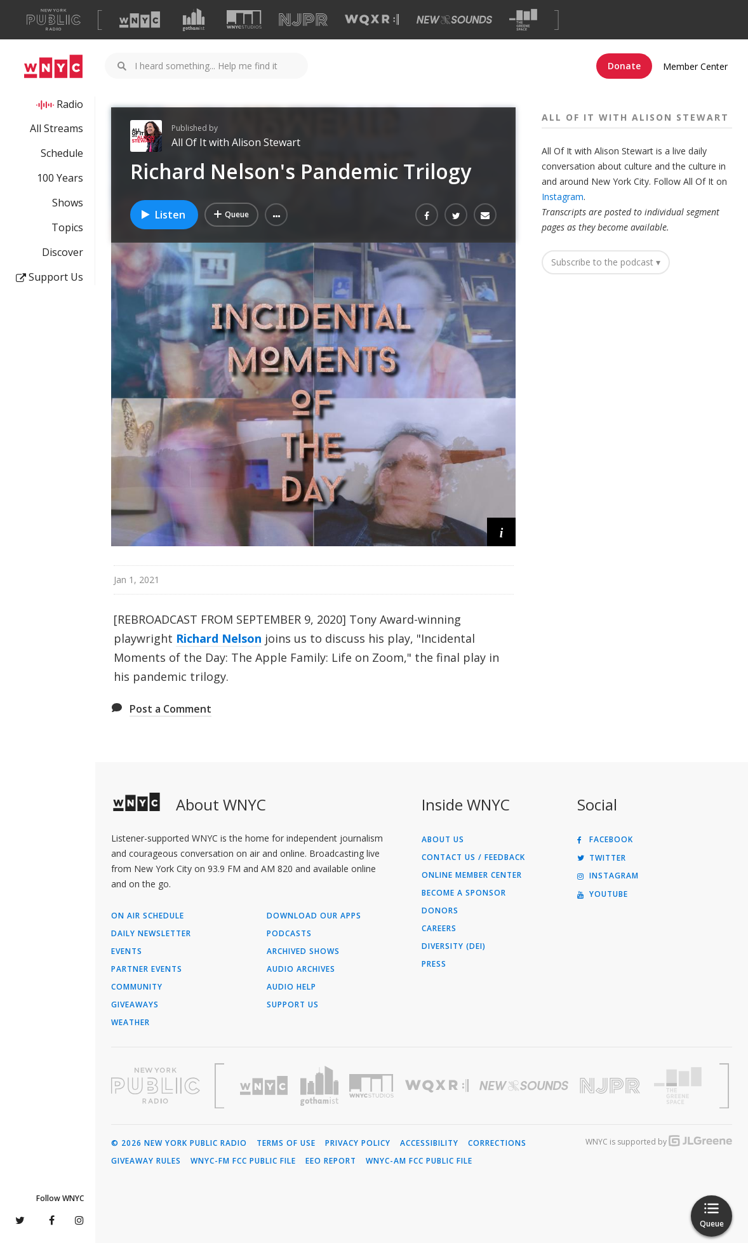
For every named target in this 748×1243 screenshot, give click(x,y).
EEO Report (330, 1161)
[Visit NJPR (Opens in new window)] (303, 20)
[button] (276, 214)
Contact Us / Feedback (473, 857)
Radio (70, 104)
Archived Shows (303, 951)
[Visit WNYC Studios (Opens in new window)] (244, 19)
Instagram (563, 197)
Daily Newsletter (151, 933)
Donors (440, 911)
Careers (439, 928)
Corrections (497, 1143)
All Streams (56, 128)
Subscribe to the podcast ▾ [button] (605, 262)
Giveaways (135, 1005)
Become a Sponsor (464, 893)
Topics (67, 227)
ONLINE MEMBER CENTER (472, 875)
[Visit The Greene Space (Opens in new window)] (523, 20)
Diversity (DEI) (454, 946)
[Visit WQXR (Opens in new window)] (372, 20)
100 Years (60, 178)
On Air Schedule (147, 916)
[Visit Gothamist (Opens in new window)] (194, 19)
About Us (443, 839)
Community (137, 987)
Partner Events (146, 969)
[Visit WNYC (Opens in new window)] (139, 19)
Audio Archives (301, 969)
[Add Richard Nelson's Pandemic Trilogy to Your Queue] (231, 215)
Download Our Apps (314, 916)
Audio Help (291, 987)
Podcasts (289, 933)
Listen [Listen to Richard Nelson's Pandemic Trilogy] (162, 214)
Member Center (695, 66)
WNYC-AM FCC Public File (419, 1161)
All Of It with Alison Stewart (235, 142)
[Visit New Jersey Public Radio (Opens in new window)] (611, 1086)
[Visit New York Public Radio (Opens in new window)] (155, 1085)
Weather (130, 1022)
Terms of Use (286, 1143)
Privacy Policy (358, 1143)
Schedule (62, 153)
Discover (62, 252)
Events (126, 951)
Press (434, 964)
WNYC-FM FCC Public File (243, 1161)
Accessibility (429, 1143)
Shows (67, 203)
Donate (624, 66)
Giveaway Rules (146, 1161)
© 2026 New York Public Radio (179, 1143)
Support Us (49, 277)
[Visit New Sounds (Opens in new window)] (454, 19)
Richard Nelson (219, 638)
